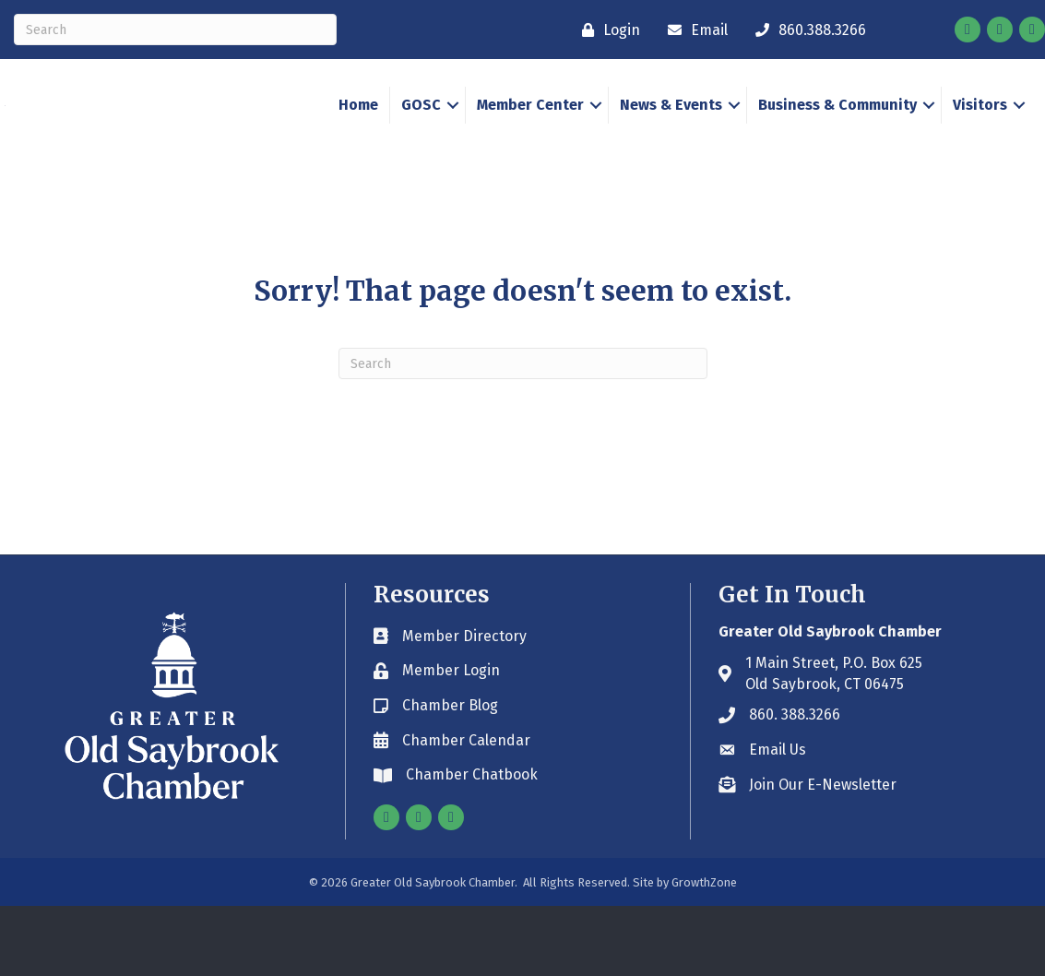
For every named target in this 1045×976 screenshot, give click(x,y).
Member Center (530, 140)
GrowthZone (704, 952)
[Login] (606, 30)
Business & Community (837, 140)
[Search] (175, 29)
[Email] (693, 30)
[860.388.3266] (806, 30)
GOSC (421, 140)
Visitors (980, 140)
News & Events (671, 140)
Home (358, 140)
